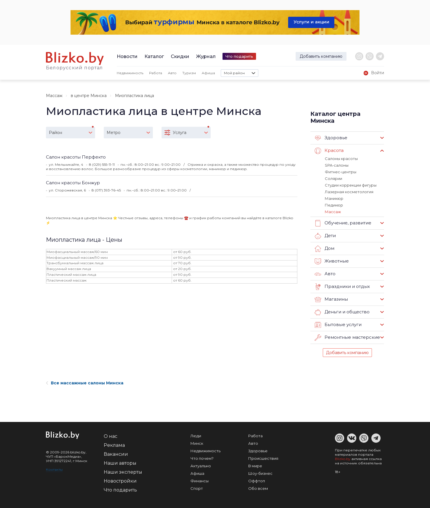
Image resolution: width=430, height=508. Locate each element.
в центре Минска (89, 95)
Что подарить (239, 56)
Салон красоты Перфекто (76, 157)
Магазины (331, 299)
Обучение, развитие (343, 223)
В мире (255, 466)
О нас (110, 436)
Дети (325, 236)
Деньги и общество (342, 312)
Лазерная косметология (349, 191)
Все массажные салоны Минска (84, 383)
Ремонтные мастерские (347, 337)
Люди (195, 435)
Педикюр (334, 205)
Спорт (196, 488)
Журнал (206, 56)
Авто (172, 73)
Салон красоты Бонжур (73, 182)
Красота (329, 151)
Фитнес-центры (340, 172)
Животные (332, 261)
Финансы (199, 481)
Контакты (54, 469)
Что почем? (202, 458)
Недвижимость (130, 73)
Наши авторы (120, 463)
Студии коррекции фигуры (351, 185)
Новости (127, 56)
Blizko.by (343, 459)
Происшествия (263, 458)
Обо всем (258, 488)
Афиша (208, 73)
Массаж (54, 95)
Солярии (333, 178)
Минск (196, 443)
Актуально (200, 466)
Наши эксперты (123, 472)
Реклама (114, 445)
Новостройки (120, 481)
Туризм (189, 73)
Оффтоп (256, 481)
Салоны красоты (341, 158)
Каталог (154, 56)
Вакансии (116, 454)
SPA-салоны (337, 165)
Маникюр (334, 198)
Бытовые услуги (338, 325)
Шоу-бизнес (260, 473)
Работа (155, 73)
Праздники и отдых (342, 287)
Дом (324, 248)
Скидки (180, 56)
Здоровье (331, 138)
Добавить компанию (321, 56)
